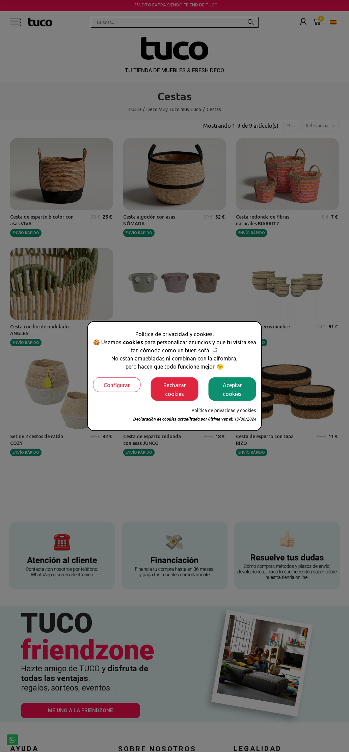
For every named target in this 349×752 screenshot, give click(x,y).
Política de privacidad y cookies (224, 410)
